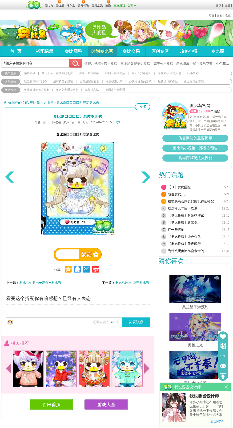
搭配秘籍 (44, 51)
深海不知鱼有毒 (89, 73)
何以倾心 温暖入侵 (169, 73)
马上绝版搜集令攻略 (135, 63)
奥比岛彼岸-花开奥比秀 (132, 283)
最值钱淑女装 (114, 81)
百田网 (34, 5)
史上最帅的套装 (194, 81)
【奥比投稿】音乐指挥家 (186, 215)
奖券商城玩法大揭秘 (195, 158)
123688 (204, 111)
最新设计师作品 (168, 81)
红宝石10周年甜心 (35, 81)
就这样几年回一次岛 (182, 208)
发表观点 (136, 322)
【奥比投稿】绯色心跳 (184, 237)
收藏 (228, 15)
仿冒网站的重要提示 (195, 138)
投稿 (142, 106)
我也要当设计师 (204, 396)
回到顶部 (223, 376)
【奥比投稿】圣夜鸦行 (184, 244)
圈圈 (193, 111)
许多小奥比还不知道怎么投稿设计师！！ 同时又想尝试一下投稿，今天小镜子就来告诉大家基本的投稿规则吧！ (206, 408)
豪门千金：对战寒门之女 (57, 73)
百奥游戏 (13, 2)
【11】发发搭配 (179, 187)
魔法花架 (206, 63)
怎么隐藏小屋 (186, 63)
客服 (219, 15)
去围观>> (217, 421)
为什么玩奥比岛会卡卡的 (186, 251)
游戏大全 (106, 404)
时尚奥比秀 (102, 51)
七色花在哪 (224, 63)
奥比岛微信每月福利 (36, 89)
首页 (15, 51)
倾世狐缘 (29, 73)
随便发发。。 (178, 194)
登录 (218, 5)
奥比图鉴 (73, 51)
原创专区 (159, 51)
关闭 (226, 387)
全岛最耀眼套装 (89, 81)
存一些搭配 (176, 229)
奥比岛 (30, 32)
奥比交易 (130, 51)
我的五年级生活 (115, 73)
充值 (211, 15)
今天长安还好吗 (141, 73)
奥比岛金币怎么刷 (67, 89)
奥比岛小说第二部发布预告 (195, 148)
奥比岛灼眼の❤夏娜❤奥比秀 (40, 283)
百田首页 (51, 404)
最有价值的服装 (63, 81)
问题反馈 (223, 366)
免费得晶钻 (92, 89)
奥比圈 (217, 51)
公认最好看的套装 (140, 81)
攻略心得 (188, 51)
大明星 (48, 102)
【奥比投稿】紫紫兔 (182, 222)
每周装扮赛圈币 (115, 89)
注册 (227, 5)
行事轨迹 (193, 73)
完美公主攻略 (163, 63)
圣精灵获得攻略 (105, 63)
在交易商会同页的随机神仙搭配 (191, 201)
